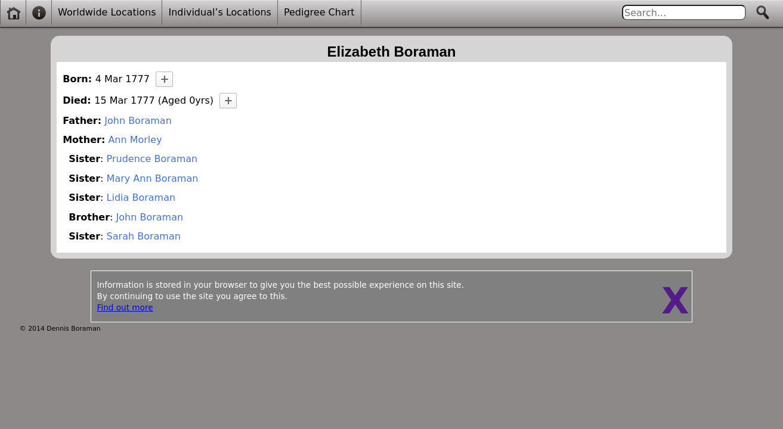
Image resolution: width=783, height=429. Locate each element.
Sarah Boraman (144, 236)
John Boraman (138, 120)
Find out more (125, 307)
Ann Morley (135, 139)
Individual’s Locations (219, 12)
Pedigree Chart (319, 12)
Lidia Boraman (141, 197)
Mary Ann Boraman (153, 178)
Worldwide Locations (107, 12)
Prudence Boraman (152, 158)
